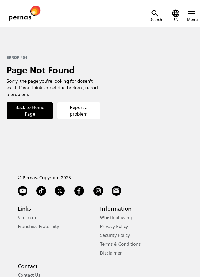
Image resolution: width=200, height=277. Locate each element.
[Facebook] (79, 190)
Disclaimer (111, 253)
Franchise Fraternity (38, 226)
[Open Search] (156, 15)
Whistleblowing (116, 217)
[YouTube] (22, 190)
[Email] (117, 190)
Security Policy (115, 235)
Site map (27, 217)
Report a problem (79, 110)
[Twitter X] (60, 190)
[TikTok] (41, 190)
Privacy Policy (114, 226)
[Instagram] (98, 190)
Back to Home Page (29, 110)
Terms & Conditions (120, 244)
